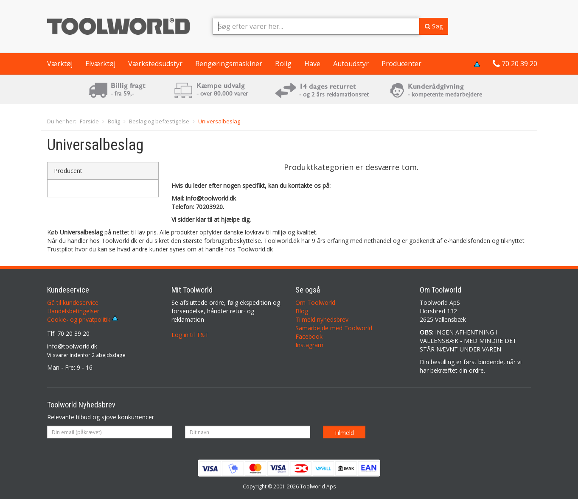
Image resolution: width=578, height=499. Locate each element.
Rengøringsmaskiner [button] (228, 63)
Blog (301, 311)
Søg (434, 26)
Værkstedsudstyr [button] (155, 63)
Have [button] (312, 63)
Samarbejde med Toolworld (333, 328)
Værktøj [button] (60, 63)
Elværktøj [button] (100, 63)
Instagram (309, 345)
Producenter (401, 63)
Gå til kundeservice (72, 302)
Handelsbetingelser (73, 311)
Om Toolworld (315, 302)
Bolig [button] (283, 63)
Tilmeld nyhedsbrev (321, 319)
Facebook (309, 336)
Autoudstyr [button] (351, 63)
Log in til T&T (190, 335)
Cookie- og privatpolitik (82, 319)
